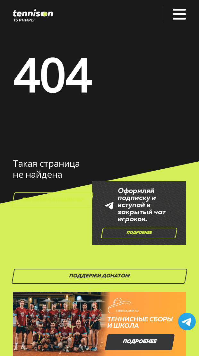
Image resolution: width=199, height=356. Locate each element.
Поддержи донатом (99, 276)
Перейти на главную (53, 200)
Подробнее (139, 233)
